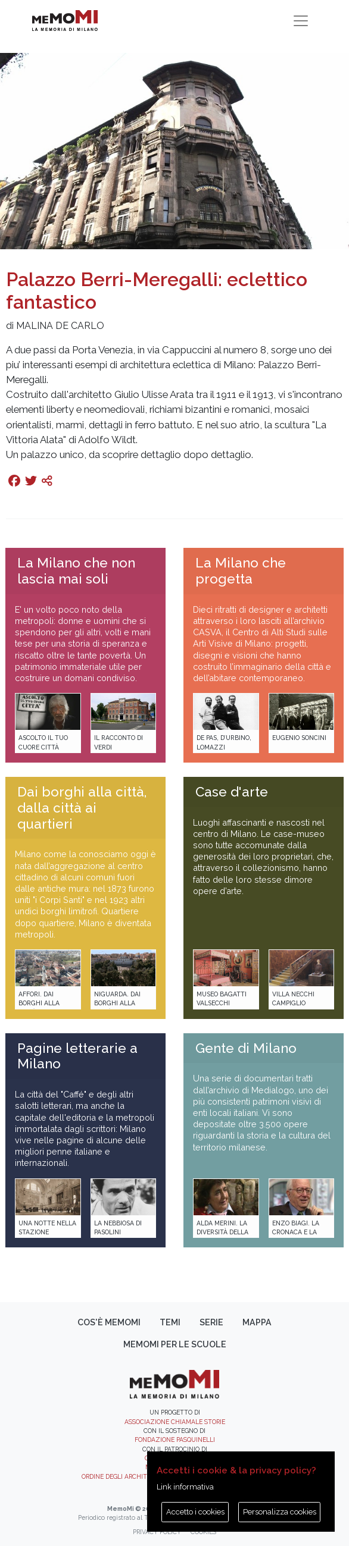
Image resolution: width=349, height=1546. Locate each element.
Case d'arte (231, 791)
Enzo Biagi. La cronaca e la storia (295, 1232)
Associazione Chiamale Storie (174, 1421)
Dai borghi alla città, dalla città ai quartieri (82, 808)
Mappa (257, 1322)
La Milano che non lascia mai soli (76, 571)
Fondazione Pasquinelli (175, 1439)
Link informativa (185, 1486)
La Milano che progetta (240, 571)
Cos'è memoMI (109, 1322)
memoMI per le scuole (174, 1344)
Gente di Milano (246, 1048)
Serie (211, 1322)
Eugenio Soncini (299, 737)
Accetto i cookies (195, 1511)
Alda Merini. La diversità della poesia (222, 1232)
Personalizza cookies (279, 1511)
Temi (170, 1322)
